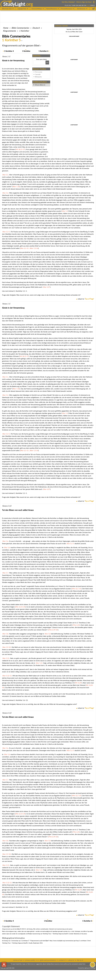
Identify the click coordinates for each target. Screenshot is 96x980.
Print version (38, 72)
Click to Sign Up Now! (84, 2)
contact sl (61, 960)
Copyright (38, 74)
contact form (81, 964)
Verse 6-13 (6, 506)
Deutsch (36, 28)
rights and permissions (47, 960)
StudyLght (14, 4)
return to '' (86, 299)
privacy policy (30, 960)
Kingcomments (9, 31)
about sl (71, 960)
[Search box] (39, 62)
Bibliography (38, 77)
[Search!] (47, 62)
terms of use (17, 960)
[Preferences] (93, 8)
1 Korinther (24, 31)
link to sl (80, 960)
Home (5, 28)
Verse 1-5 (6, 56)
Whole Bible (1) (40, 85)
